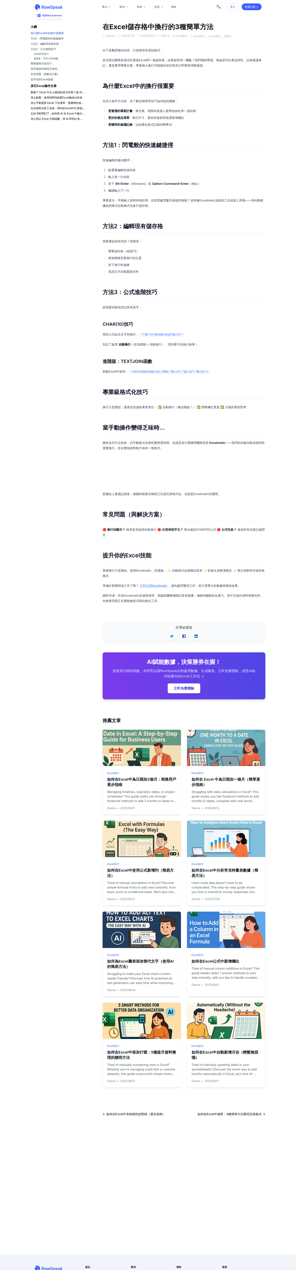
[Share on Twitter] (172, 636)
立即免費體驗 (184, 688)
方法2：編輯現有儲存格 (45, 43)
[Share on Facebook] (184, 636)
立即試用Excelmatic (153, 585)
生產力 (230, 35)
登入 (232, 6)
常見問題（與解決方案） (45, 74)
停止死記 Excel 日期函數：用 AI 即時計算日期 (58, 118)
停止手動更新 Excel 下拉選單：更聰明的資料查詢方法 (58, 102)
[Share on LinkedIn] (196, 636)
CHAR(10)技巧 (41, 53)
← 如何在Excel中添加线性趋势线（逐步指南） (134, 1114)
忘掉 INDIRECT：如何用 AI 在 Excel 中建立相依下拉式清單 (58, 113)
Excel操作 (183, 35)
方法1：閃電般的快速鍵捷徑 (47, 38)
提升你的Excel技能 (42, 79)
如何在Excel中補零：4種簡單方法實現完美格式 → (231, 1114)
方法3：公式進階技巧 (43, 49)
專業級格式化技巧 (41, 63)
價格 (173, 6)
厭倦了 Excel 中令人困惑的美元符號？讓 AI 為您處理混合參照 (58, 92)
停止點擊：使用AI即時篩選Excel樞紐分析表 (56, 97)
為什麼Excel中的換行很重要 (47, 33)
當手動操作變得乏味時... (45, 68)
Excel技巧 (202, 35)
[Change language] (218, 7)
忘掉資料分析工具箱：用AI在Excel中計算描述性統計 (58, 108)
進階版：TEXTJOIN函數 (46, 58)
